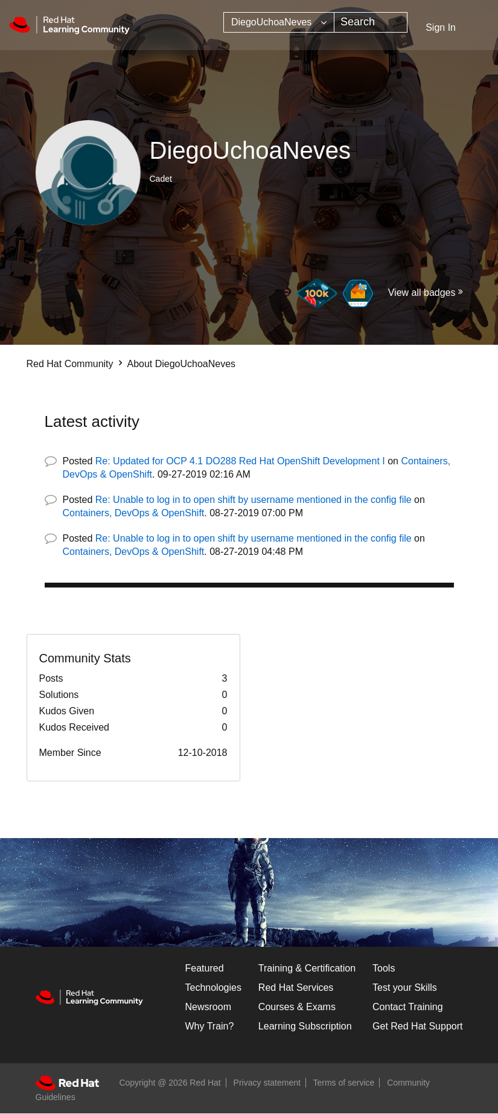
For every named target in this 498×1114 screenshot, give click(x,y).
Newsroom (208, 1007)
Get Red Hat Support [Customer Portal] (417, 1026)
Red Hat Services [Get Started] (296, 987)
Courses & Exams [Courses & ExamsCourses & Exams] (297, 1007)
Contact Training (407, 1007)
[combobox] (370, 22)
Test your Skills (404, 987)
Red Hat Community (70, 364)
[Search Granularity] (279, 22)
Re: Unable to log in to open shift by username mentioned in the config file (253, 500)
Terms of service (344, 1082)
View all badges (422, 292)
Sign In (441, 27)
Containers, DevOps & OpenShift (134, 513)
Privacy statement (267, 1082)
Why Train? (209, 1026)
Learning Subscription (305, 1026)
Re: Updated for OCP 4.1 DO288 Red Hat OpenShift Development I (240, 461)
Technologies (213, 987)
